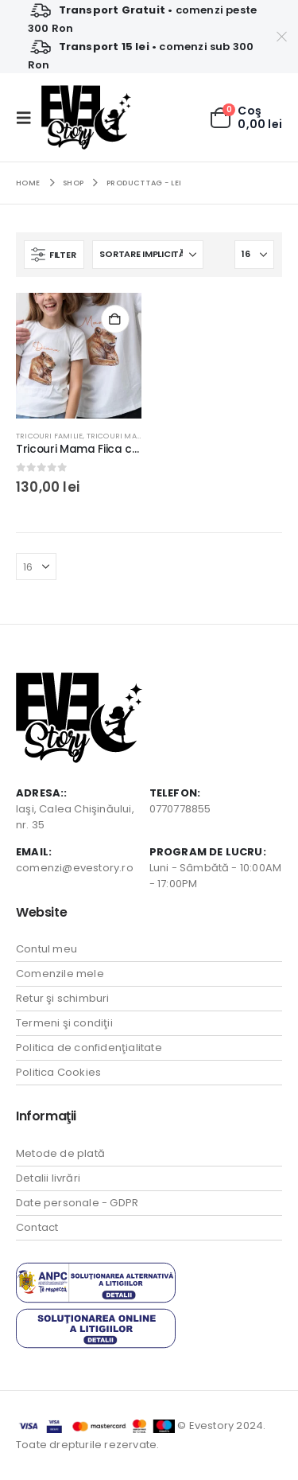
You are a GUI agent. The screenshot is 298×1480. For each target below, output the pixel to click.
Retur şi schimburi (63, 998)
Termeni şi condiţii (64, 1022)
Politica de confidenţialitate (89, 1047)
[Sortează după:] (147, 254)
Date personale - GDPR (77, 1202)
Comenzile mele (60, 973)
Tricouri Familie (49, 435)
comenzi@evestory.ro (75, 867)
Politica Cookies (58, 1072)
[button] (28, 117)
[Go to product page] (78, 356)
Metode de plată (60, 1153)
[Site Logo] (86, 117)
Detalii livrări (48, 1178)
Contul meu (46, 948)
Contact (37, 1227)
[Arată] (254, 254)
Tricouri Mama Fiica (129, 435)
